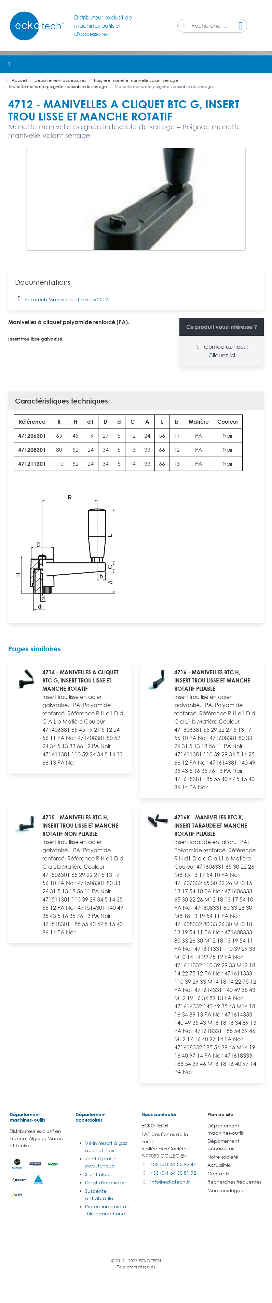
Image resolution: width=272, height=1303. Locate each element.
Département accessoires (91, 1117)
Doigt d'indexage (105, 1182)
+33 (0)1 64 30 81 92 (173, 1173)
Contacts (218, 1173)
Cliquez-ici (221, 355)
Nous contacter (158, 1114)
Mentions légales (226, 1190)
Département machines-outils (27, 1117)
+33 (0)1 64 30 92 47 (173, 1164)
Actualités (219, 1165)
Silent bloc (97, 1174)
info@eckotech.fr (170, 1182)
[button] (263, 64)
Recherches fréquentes (234, 1182)
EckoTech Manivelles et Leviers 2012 (61, 299)
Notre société (222, 1157)
